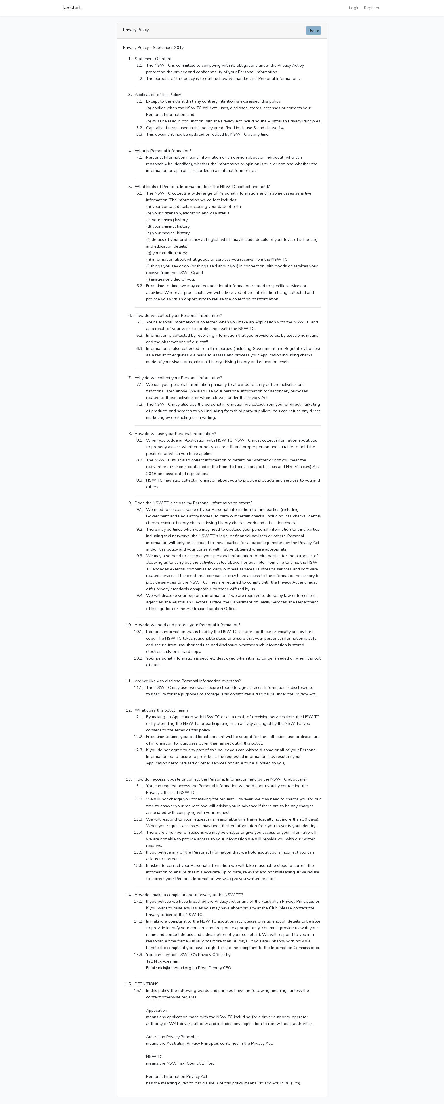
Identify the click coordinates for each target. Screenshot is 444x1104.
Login (354, 8)
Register (372, 8)
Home (313, 30)
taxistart (71, 7)
